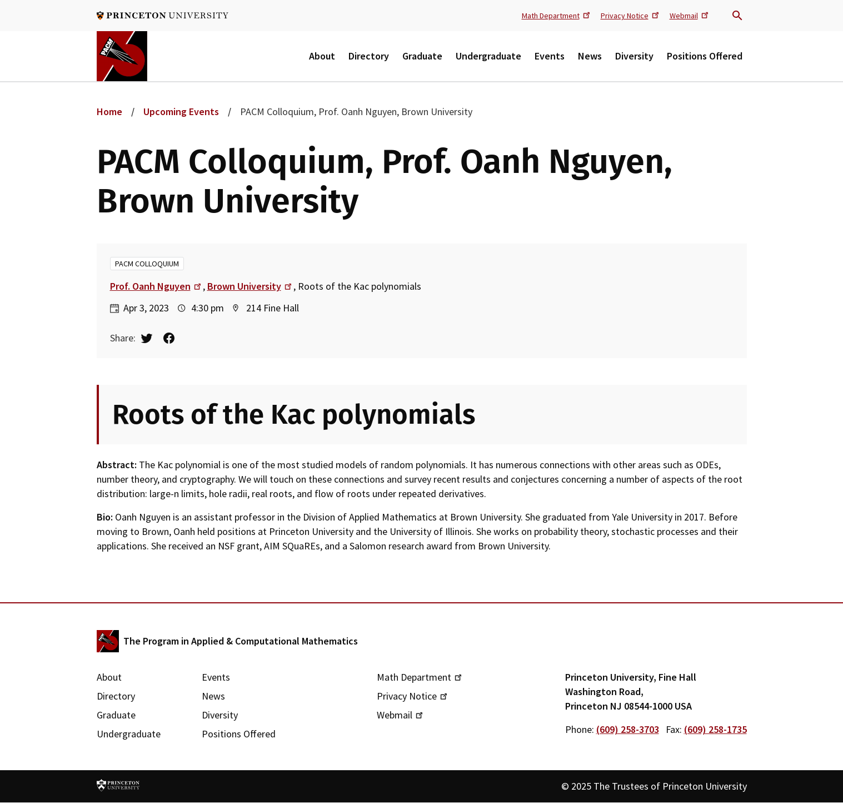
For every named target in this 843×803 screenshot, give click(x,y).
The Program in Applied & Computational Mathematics (240, 641)
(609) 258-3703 (627, 729)
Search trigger (737, 15)
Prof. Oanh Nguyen (156, 286)
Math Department (557, 15)
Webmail (690, 15)
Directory (368, 55)
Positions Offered (704, 55)
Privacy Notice (631, 15)
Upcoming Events (181, 111)
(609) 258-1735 (715, 729)
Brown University (250, 286)
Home (109, 111)
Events (550, 55)
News (590, 55)
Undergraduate (488, 55)
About (322, 55)
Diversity (634, 55)
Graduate (422, 55)
